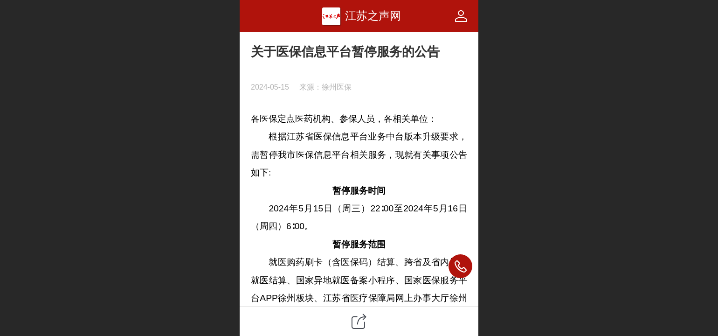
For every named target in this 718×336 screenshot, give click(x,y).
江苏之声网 (373, 15)
